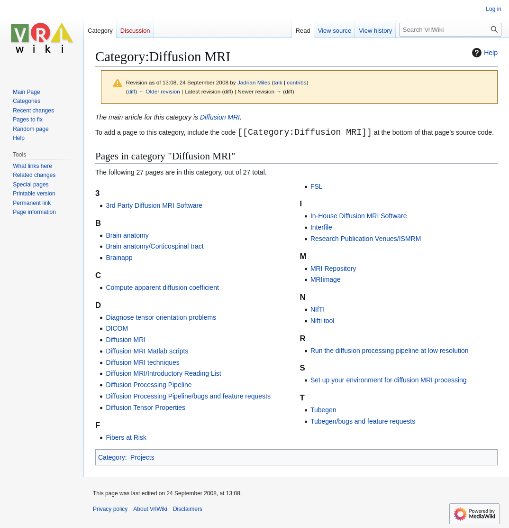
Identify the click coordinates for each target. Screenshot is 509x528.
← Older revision (159, 91)
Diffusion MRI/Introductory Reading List (163, 373)
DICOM (117, 328)
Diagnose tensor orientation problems (161, 317)
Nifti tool (322, 320)
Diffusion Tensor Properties (145, 407)
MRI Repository (333, 268)
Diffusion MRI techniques (142, 362)
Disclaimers (187, 509)
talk (277, 82)
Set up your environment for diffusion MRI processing (388, 380)
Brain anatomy (127, 235)
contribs (296, 82)
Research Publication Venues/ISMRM (365, 238)
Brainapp (119, 257)
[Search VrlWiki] (450, 30)
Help (484, 52)
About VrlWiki (150, 509)
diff (131, 91)
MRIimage (325, 279)
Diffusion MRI (220, 117)
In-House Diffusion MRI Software (358, 216)
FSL (316, 186)
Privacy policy (110, 509)
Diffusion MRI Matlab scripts (147, 351)
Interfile (321, 227)
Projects (142, 457)
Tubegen (323, 410)
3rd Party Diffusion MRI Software (154, 205)
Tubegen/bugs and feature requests (362, 421)
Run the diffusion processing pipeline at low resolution (389, 350)
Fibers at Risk (126, 437)
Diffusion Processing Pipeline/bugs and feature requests (188, 396)
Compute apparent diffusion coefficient (162, 287)
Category (111, 457)
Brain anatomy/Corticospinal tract (154, 246)
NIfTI (317, 309)
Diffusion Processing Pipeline (148, 385)
